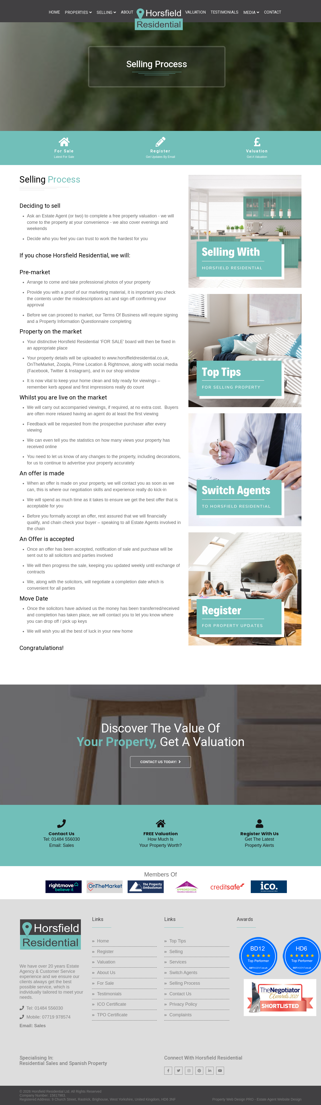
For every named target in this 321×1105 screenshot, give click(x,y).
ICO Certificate (111, 1004)
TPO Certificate (112, 1014)
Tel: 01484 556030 (61, 839)
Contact (272, 12)
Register (105, 951)
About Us (106, 972)
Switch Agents (183, 972)
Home (54, 12)
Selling (104, 12)
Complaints (180, 1014)
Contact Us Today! (158, 762)
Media (249, 12)
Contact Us (180, 993)
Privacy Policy (183, 1004)
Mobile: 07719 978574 (48, 1017)
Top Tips (177, 940)
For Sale (105, 983)
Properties (76, 12)
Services (177, 961)
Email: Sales (61, 845)
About (127, 12)
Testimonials (224, 12)
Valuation (195, 12)
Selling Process (184, 983)
